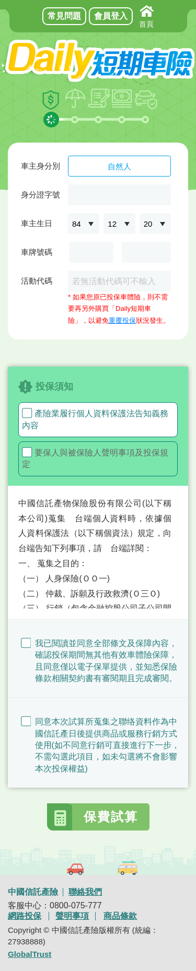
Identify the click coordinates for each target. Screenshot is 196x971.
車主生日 (36, 223)
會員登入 (111, 15)
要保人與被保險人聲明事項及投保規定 (95, 458)
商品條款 (120, 916)
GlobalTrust (29, 954)
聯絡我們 (85, 892)
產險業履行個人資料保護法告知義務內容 (95, 418)
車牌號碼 (36, 252)
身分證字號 (40, 194)
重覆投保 (122, 320)
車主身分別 (40, 165)
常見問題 (64, 15)
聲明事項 (72, 916)
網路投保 (24, 916)
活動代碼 (36, 280)
